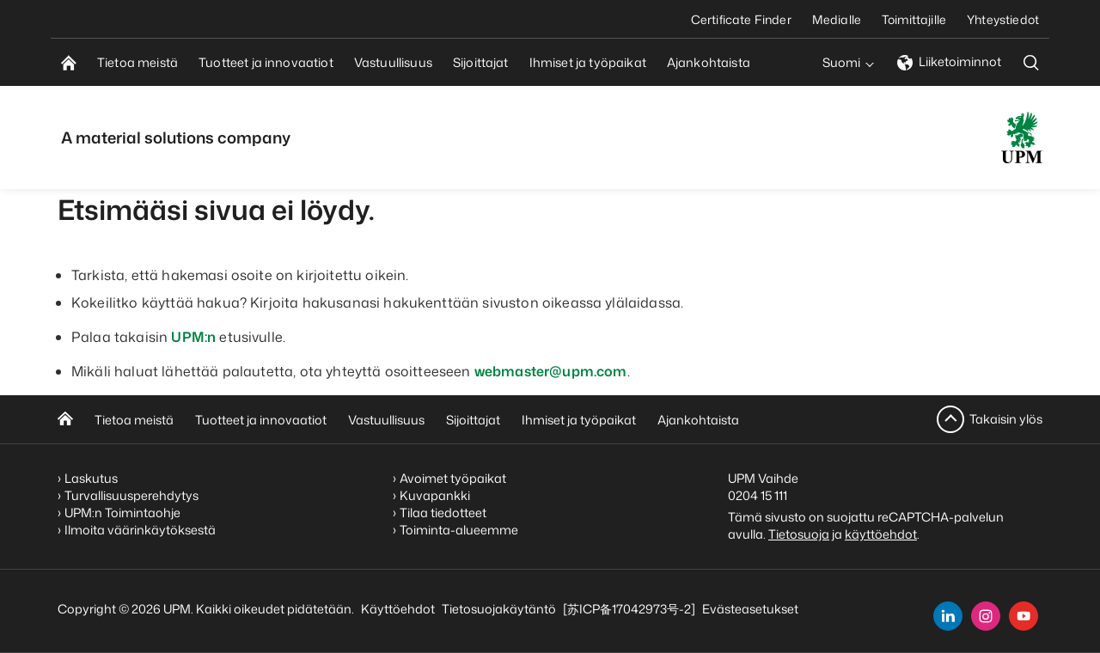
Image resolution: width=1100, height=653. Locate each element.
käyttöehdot (881, 534)
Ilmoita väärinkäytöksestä (140, 530)
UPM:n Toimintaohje (122, 512)
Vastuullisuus (386, 420)
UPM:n (193, 336)
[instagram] (985, 616)
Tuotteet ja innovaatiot (261, 420)
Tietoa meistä (134, 420)
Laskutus (91, 478)
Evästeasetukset (750, 609)
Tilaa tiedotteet (443, 512)
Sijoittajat (473, 420)
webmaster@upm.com (550, 371)
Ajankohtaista (698, 420)
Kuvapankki (435, 495)
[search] (1031, 62)
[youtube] (1023, 616)
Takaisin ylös (1005, 419)
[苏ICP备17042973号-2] (629, 609)
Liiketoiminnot (949, 61)
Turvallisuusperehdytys (131, 495)
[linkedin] (947, 616)
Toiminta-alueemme (459, 530)
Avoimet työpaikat (453, 478)
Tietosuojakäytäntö (499, 609)
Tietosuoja (798, 534)
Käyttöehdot (398, 609)
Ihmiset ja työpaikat (579, 420)
